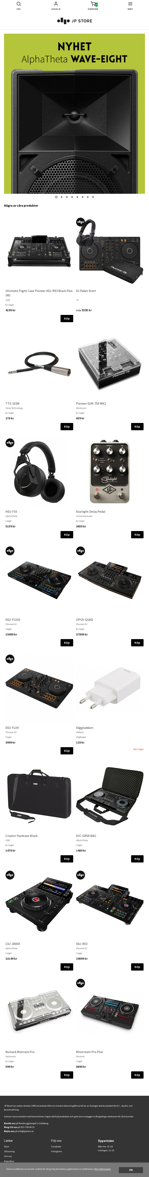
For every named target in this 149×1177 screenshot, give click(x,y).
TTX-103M (12, 403)
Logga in (56, 9)
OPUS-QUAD (84, 620)
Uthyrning (9, 1151)
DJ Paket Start (86, 291)
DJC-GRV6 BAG (86, 836)
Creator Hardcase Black (21, 836)
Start (6, 1146)
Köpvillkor (9, 1161)
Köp (67, 318)
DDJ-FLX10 (12, 620)
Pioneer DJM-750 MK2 (91, 403)
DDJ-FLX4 (11, 728)
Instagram (56, 1151)
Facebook (56, 1146)
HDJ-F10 (11, 511)
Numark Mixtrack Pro (20, 1052)
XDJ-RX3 (81, 944)
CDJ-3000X (12, 944)
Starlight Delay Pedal (90, 511)
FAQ (6, 1166)
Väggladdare (84, 728)
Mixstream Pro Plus (89, 1052)
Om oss (8, 1156)
